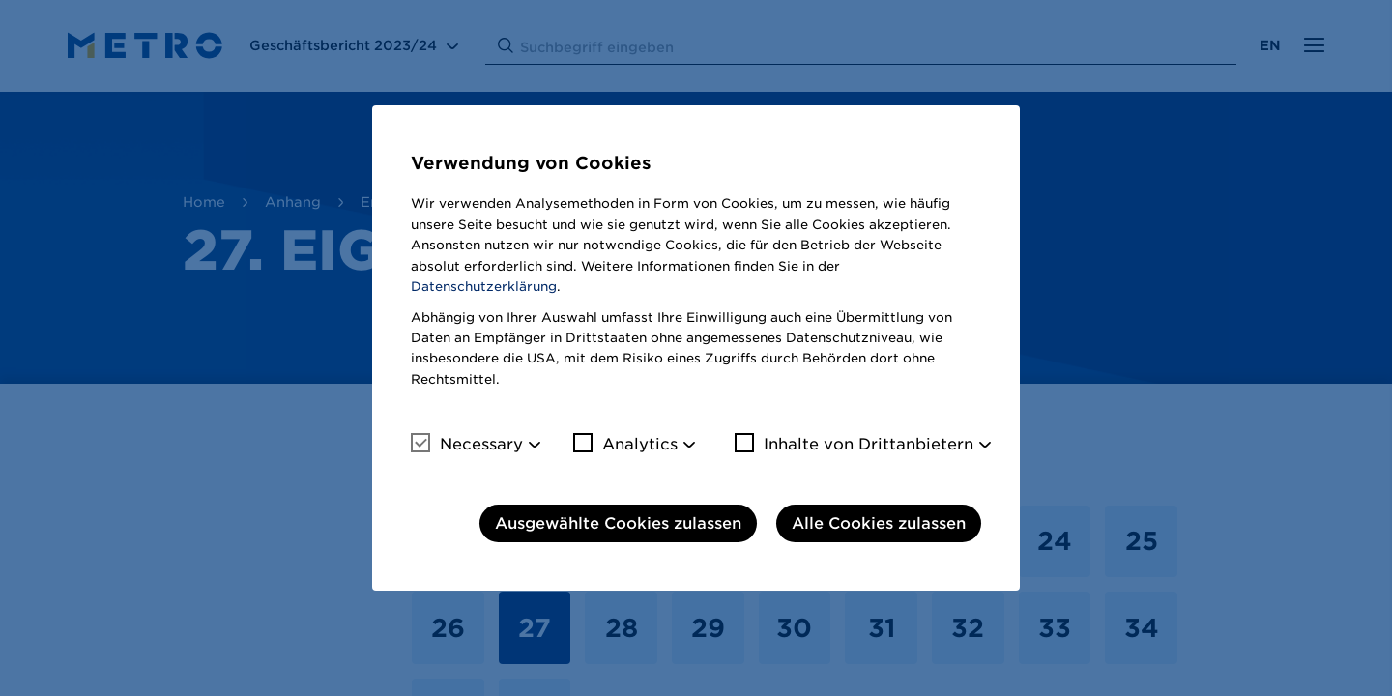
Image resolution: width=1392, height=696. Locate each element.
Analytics (625, 443)
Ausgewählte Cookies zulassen (618, 523)
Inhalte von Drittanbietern (854, 443)
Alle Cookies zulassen (879, 523)
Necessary (467, 443)
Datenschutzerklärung (484, 286)
